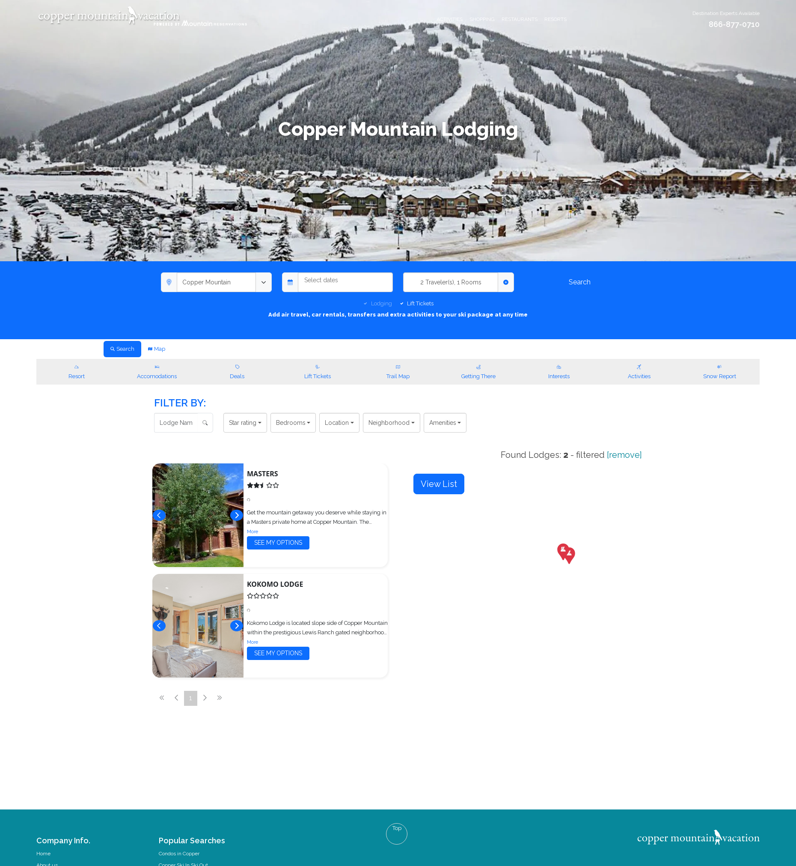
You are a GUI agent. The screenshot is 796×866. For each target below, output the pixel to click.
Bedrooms (291, 422)
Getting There (478, 370)
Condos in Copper (179, 854)
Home (43, 854)
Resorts (555, 19)
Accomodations (157, 370)
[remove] (623, 455)
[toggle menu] (263, 282)
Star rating (242, 422)
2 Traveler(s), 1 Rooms (450, 282)
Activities (450, 19)
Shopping (482, 19)
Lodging (381, 303)
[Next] (237, 515)
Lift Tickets (420, 303)
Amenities (442, 422)
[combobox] (216, 282)
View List (439, 484)
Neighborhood (389, 422)
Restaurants (520, 19)
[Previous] (159, 515)
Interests (559, 370)
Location (337, 422)
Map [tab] (156, 349)
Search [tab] (122, 349)
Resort (76, 370)
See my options (278, 542)
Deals (237, 370)
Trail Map (398, 370)
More (252, 532)
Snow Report (719, 370)
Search (580, 282)
